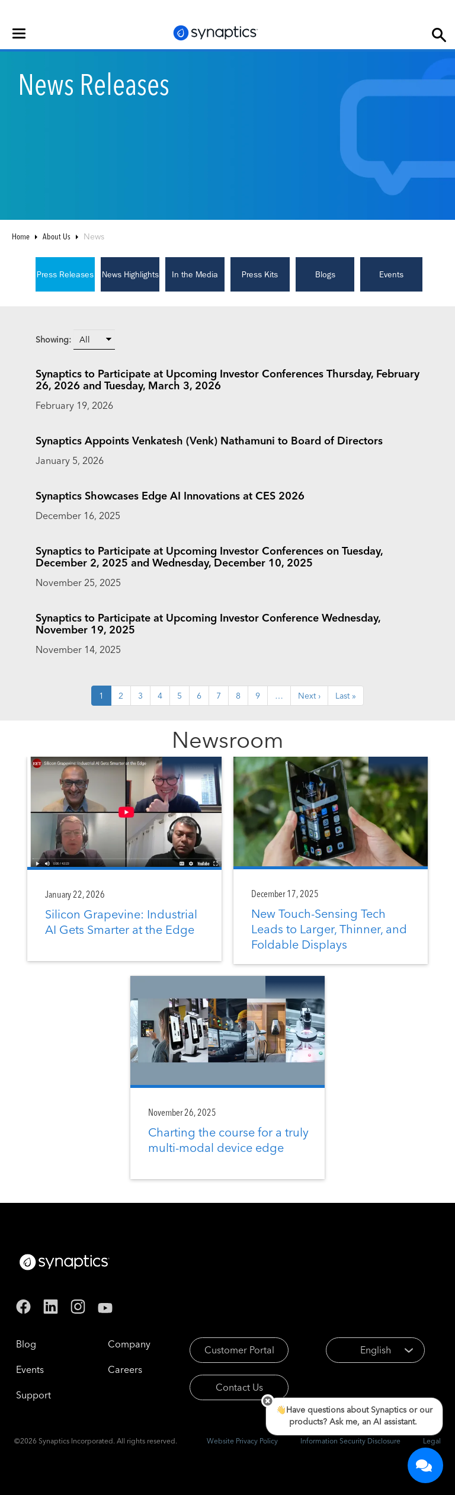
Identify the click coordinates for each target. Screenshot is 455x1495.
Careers (125, 1369)
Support (33, 1395)
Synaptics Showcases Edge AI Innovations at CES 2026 (170, 495)
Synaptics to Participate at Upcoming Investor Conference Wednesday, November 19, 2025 (208, 623)
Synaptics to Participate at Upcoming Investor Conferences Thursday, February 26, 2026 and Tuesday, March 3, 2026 (227, 379)
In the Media (195, 274)
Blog (26, 1344)
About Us (57, 236)
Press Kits (260, 274)
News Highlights (130, 274)
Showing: (53, 339)
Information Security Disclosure (350, 1440)
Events (391, 274)
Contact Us (239, 1387)
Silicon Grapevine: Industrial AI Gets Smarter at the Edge (121, 922)
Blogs (325, 274)
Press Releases (65, 274)
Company (129, 1344)
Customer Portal (239, 1350)
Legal (432, 1440)
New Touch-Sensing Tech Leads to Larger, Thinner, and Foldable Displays (329, 929)
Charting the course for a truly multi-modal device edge (228, 1140)
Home (21, 236)
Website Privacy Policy (242, 1440)
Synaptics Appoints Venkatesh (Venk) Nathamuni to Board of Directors (209, 440)
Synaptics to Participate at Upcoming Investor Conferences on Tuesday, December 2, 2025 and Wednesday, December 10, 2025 (209, 556)
